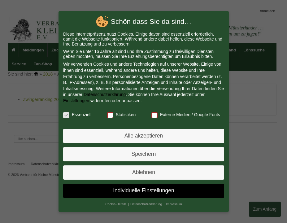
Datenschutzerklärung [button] (146, 202)
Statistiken (121, 114)
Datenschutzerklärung (105, 94)
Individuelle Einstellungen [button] (143, 189)
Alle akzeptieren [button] (143, 135)
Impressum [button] (173, 202)
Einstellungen (77, 100)
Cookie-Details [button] (117, 202)
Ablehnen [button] (143, 171)
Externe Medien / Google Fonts (185, 114)
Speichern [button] (143, 153)
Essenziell (78, 114)
